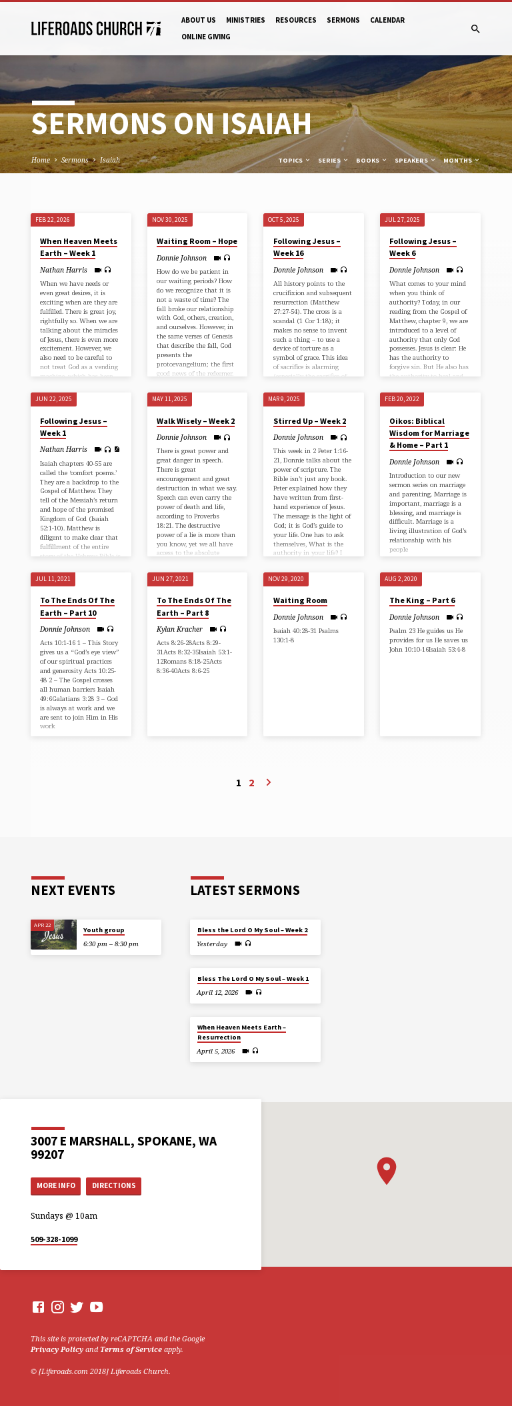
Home (40, 160)
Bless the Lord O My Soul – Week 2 (252, 930)
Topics (294, 160)
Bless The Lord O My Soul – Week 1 (253, 978)
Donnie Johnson (182, 258)
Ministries (245, 20)
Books (372, 160)
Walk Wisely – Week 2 (196, 421)
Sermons (343, 20)
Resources (296, 20)
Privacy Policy (57, 1349)
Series (333, 160)
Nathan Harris (63, 270)
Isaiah (110, 160)
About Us (198, 20)
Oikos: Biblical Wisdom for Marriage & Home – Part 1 (429, 433)
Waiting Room (300, 600)
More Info (56, 1185)
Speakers (416, 160)
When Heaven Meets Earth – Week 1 (78, 247)
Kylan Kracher (180, 629)
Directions (114, 1185)
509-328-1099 (54, 1239)
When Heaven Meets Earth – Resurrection (241, 1032)
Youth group (104, 930)
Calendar (387, 20)
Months (462, 160)
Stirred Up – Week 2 (309, 421)
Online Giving (206, 36)
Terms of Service (131, 1349)
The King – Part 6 (422, 600)
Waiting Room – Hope (197, 241)
